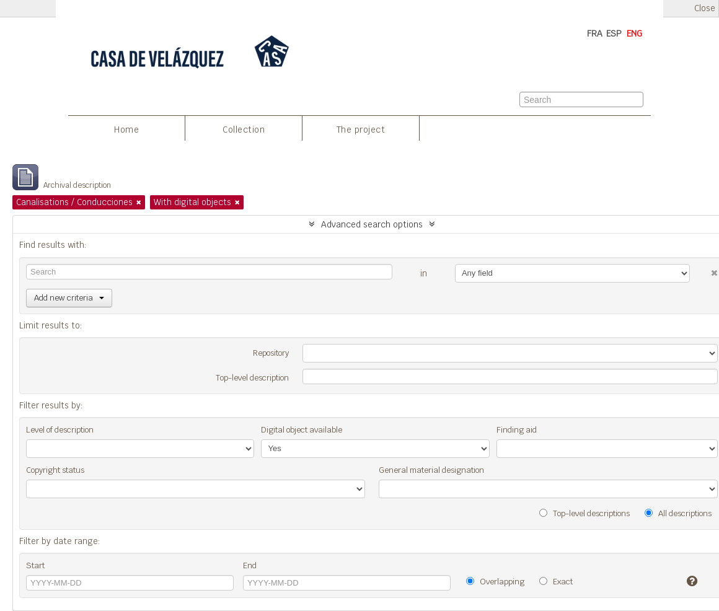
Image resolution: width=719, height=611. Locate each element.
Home (126, 129)
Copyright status (55, 470)
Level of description (60, 429)
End (250, 565)
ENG (634, 33)
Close (704, 8)
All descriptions (678, 513)
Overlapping (495, 581)
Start (35, 565)
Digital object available (301, 429)
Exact (556, 581)
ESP (614, 33)
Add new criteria (69, 297)
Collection (244, 129)
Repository (271, 353)
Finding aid (516, 429)
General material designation (431, 470)
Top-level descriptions (584, 513)
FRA (594, 33)
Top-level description (252, 377)
